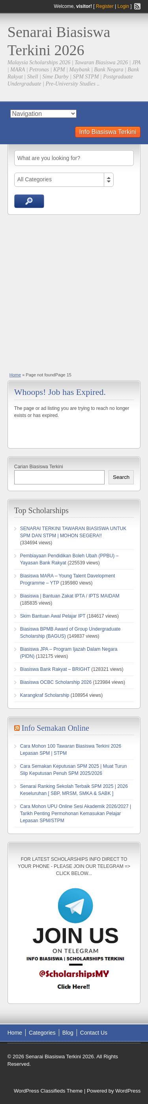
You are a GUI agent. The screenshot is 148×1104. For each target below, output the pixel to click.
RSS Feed (137, 6)
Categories (42, 1033)
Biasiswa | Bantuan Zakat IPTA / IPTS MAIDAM (70, 596)
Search (121, 477)
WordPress (128, 1091)
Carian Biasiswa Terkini (38, 466)
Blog (67, 1033)
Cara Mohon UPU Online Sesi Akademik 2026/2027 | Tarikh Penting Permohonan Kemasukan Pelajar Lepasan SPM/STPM (75, 813)
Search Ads (29, 201)
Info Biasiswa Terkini (108, 131)
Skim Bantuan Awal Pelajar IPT (53, 616)
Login (123, 6)
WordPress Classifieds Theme (48, 1091)
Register (105, 6)
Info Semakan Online (55, 728)
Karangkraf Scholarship (44, 695)
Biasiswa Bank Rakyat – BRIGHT (55, 669)
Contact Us (93, 1033)
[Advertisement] (74, 293)
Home (15, 374)
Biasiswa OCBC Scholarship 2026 (56, 682)
